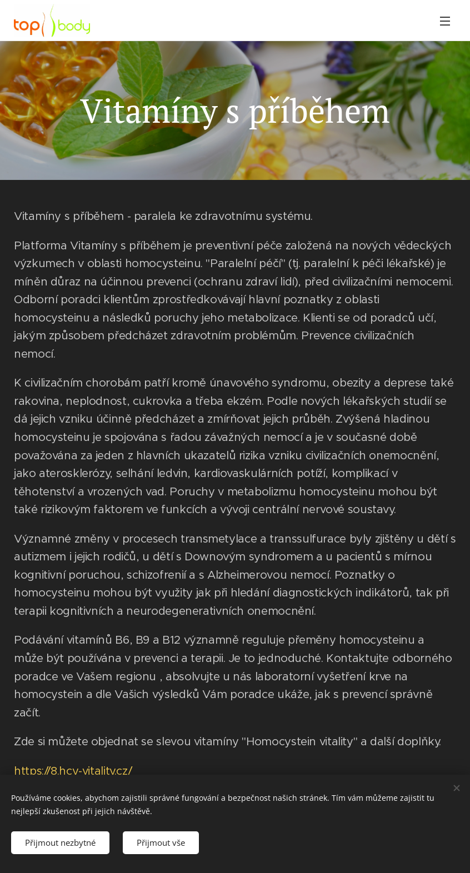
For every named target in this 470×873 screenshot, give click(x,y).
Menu (445, 21)
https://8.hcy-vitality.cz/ (73, 771)
